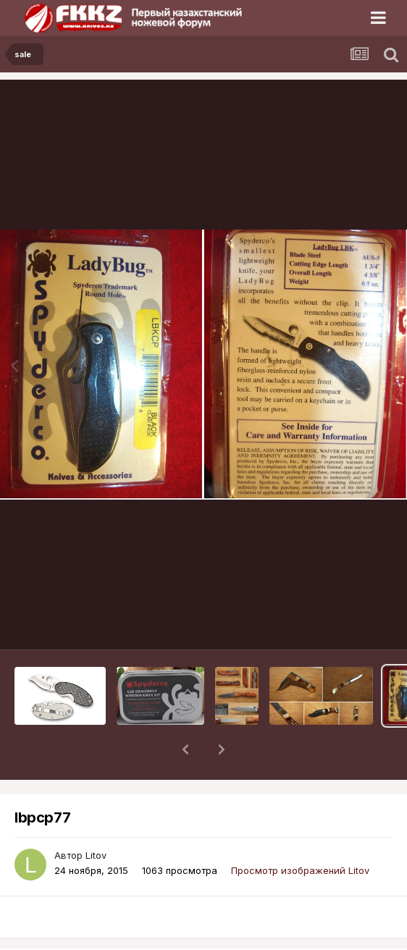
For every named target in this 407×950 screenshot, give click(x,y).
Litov (95, 817)
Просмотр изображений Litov (300, 832)
